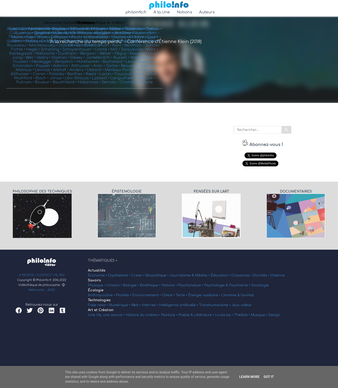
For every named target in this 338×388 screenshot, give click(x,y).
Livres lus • (224, 315)
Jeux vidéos (242, 305)
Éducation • (221, 275)
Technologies (99, 300)
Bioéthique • (150, 285)
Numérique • (120, 305)
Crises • (138, 275)
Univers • (114, 285)
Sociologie (260, 285)
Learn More (249, 377)
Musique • (259, 315)
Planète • (124, 295)
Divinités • (261, 275)
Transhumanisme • (215, 305)
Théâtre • (242, 315)
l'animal (247, 295)
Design (274, 315)
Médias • (203, 275)
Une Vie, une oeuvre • (107, 315)
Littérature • (204, 315)
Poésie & (186, 315)
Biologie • (131, 285)
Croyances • (242, 275)
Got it (269, 377)
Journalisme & (182, 275)
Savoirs (94, 280)
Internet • (150, 305)
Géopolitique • (157, 275)
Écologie (95, 290)
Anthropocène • (102, 295)
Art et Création (100, 310)
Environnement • (147, 295)
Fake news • (98, 305)
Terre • (182, 295)
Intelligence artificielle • (179, 305)
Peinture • (169, 315)
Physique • (97, 285)
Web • (136, 305)
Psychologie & (216, 285)
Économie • (98, 275)
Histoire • (169, 285)
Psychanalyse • (191, 285)
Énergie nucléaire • (204, 295)
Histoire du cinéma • (143, 315)
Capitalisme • (119, 275)
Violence (277, 275)
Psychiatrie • (240, 285)
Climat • (169, 295)
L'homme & (231, 295)
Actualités (96, 270)
